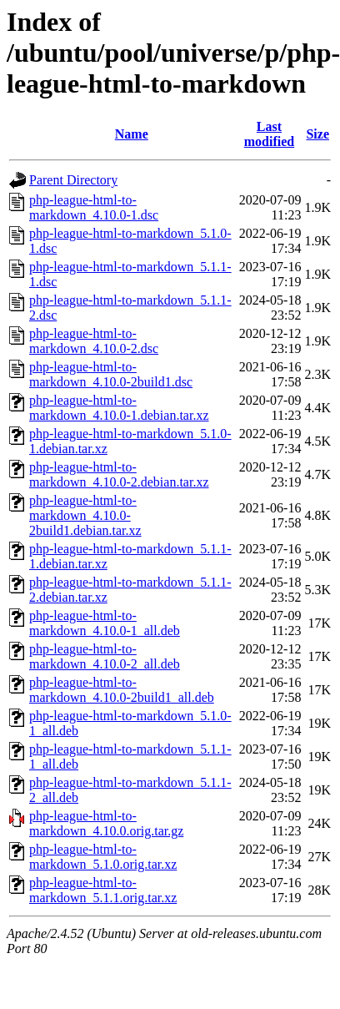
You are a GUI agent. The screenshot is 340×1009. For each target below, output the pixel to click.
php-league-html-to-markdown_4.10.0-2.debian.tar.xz (119, 474)
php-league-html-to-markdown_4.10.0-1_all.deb (104, 623)
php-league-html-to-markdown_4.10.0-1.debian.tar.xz (119, 407)
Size (317, 134)
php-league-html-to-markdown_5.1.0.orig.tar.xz (103, 856)
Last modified (269, 134)
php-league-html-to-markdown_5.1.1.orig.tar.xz (103, 890)
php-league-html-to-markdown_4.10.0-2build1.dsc (110, 374)
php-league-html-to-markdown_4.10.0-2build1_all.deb (121, 689)
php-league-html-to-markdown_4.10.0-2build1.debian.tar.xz (85, 515)
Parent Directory (73, 180)
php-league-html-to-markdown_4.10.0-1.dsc (93, 207)
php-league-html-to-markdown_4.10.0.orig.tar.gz (106, 823)
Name (131, 134)
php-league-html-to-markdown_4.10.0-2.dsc (93, 341)
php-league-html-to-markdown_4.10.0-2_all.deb (104, 656)
